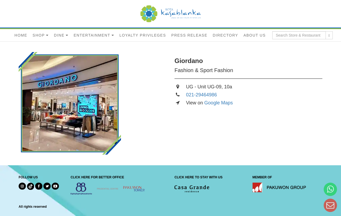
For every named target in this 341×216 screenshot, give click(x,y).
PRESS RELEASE (189, 35)
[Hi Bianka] (330, 189)
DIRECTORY (225, 35)
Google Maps (218, 102)
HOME (20, 35)
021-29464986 (201, 94)
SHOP (39, 35)
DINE (59, 35)
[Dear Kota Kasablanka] (330, 205)
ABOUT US (254, 35)
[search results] (329, 35)
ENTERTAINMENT (92, 35)
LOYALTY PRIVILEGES (142, 35)
